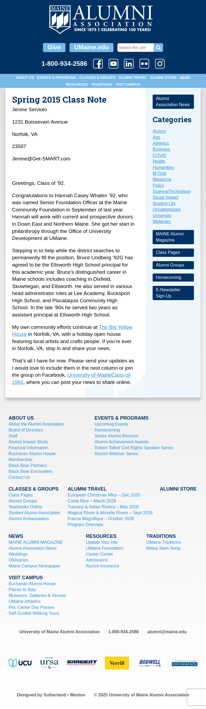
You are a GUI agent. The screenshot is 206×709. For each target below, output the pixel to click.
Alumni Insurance (102, 566)
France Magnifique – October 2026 (101, 518)
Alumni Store (163, 77)
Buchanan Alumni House (32, 453)
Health (159, 161)
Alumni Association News (173, 101)
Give (54, 47)
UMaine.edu (91, 47)
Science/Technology (172, 191)
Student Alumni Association (34, 512)
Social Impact (165, 197)
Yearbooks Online (25, 507)
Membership (20, 459)
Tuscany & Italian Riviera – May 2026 (103, 507)
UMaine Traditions (163, 542)
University (162, 215)
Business (161, 149)
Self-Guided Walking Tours (34, 613)
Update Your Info (102, 542)
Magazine (162, 179)
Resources (77, 84)
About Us (25, 77)
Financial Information (29, 447)
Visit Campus (128, 84)
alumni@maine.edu (166, 631)
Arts (156, 137)
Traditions (101, 84)
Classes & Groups (97, 77)
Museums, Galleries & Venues (37, 595)
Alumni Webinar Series (116, 453)
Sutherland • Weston (64, 695)
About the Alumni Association (36, 424)
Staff (13, 436)
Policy (158, 185)
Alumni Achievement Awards (122, 442)
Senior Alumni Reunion (116, 436)
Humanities (163, 167)
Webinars (162, 221)
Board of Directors (26, 430)
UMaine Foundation (104, 548)
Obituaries (18, 560)
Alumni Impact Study (28, 442)
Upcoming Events (111, 424)
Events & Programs (56, 77)
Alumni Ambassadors (29, 518)
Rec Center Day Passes (31, 607)
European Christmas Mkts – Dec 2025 (104, 495)
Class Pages (168, 252)
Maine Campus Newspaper (34, 566)
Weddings (18, 554)
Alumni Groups (170, 265)
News (185, 77)
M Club (159, 173)
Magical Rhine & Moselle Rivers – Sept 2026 (110, 512)
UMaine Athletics (25, 601)
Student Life (164, 203)
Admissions (97, 560)
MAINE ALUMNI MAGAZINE (36, 542)
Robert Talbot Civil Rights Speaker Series (134, 447)
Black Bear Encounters (30, 471)
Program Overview (85, 524)
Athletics (161, 143)
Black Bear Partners (28, 465)
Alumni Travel (133, 77)
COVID (159, 155)
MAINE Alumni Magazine (169, 237)
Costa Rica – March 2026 (92, 501)
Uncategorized (166, 209)
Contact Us (19, 477)
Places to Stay (22, 589)
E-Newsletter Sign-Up (168, 292)
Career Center (99, 554)
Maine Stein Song (163, 548)
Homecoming (168, 277)
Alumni (159, 131)
